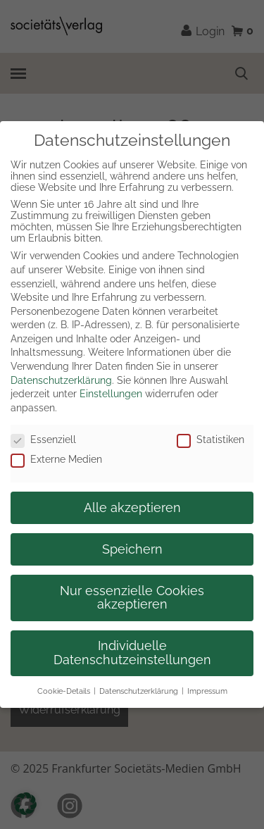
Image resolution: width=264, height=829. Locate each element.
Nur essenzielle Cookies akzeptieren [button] (132, 598)
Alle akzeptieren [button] (132, 508)
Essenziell (43, 439)
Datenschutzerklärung (61, 380)
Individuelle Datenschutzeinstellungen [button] (132, 653)
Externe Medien (56, 459)
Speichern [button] (132, 549)
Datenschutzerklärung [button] (138, 691)
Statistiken (210, 439)
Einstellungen (111, 393)
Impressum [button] (207, 691)
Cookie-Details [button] (63, 691)
